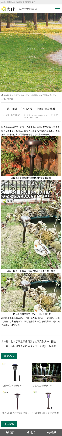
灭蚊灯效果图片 (32, 95)
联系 (51, 432)
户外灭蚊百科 (18, 95)
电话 (31, 432)
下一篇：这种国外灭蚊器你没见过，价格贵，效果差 (28, 346)
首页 (10, 432)
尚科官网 (6, 95)
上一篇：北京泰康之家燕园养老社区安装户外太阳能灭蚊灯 (29, 341)
